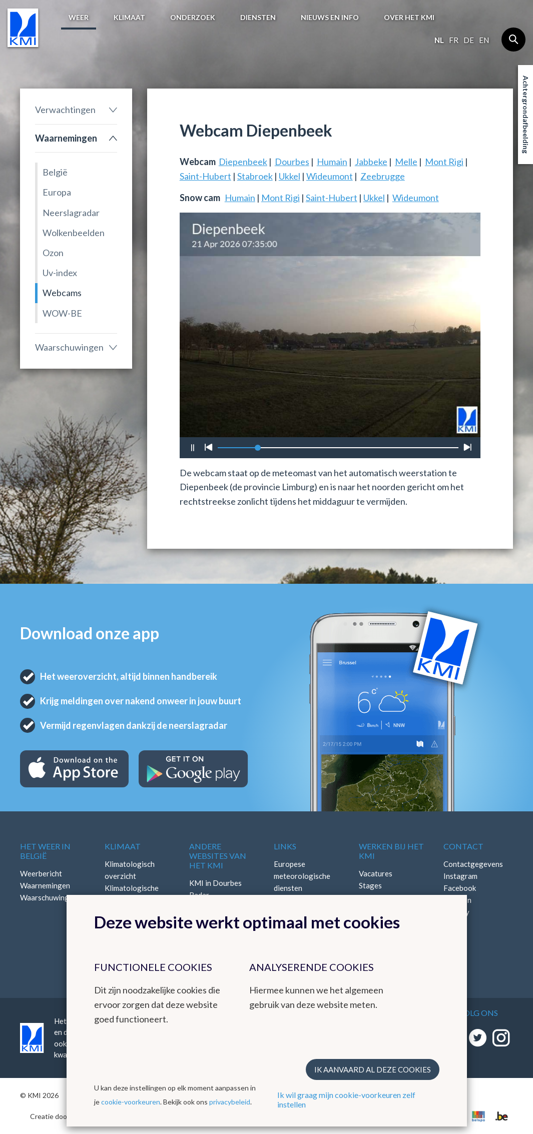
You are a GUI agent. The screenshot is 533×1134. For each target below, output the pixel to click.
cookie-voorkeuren (130, 1101)
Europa (57, 192)
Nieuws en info (330, 17)
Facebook (459, 887)
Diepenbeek (243, 161)
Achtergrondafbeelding (525, 115)
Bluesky (456, 911)
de (468, 40)
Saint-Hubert (205, 176)
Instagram (460, 875)
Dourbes (292, 161)
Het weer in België (45, 850)
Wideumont (329, 176)
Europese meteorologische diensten (302, 875)
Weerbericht (41, 873)
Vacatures (375, 873)
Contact (463, 846)
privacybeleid (229, 1101)
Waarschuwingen (69, 347)
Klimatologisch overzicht (130, 869)
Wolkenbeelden (74, 232)
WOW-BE (62, 313)
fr (453, 40)
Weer (79, 17)
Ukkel (289, 176)
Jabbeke (371, 161)
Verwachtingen (65, 109)
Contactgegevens (473, 863)
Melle (406, 161)
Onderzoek (192, 17)
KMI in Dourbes (215, 882)
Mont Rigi (444, 161)
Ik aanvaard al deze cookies (372, 1069)
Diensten (258, 17)
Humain (332, 161)
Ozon (53, 252)
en (484, 40)
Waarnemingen (66, 138)
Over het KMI (409, 17)
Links (285, 846)
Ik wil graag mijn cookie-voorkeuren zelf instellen (346, 1099)
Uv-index (60, 272)
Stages (370, 885)
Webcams (62, 292)
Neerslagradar (71, 212)
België (55, 172)
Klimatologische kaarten (132, 893)
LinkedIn (457, 899)
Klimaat (129, 17)
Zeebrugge (382, 176)
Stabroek (255, 176)
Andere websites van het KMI (217, 855)
